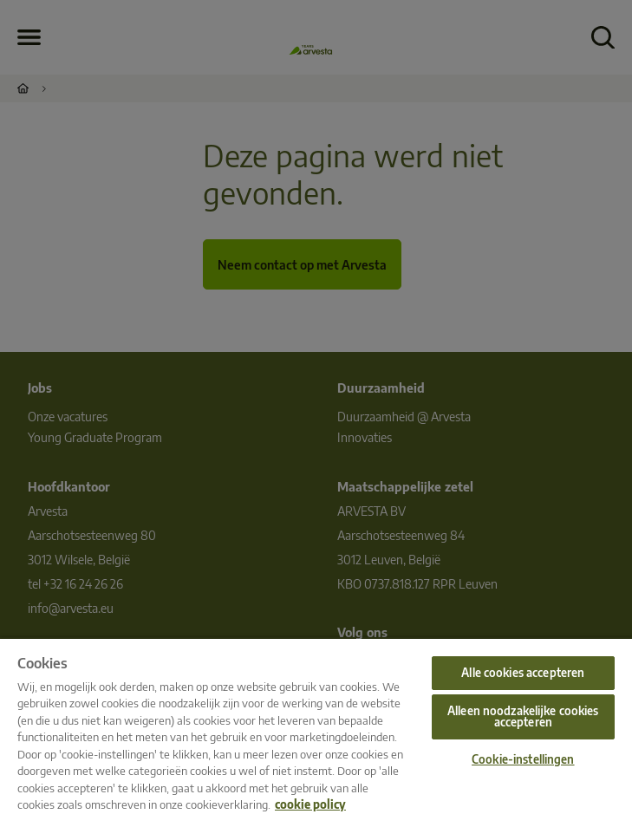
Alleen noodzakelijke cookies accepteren (523, 716)
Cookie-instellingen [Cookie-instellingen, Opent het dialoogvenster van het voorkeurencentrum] (523, 759)
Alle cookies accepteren (522, 673)
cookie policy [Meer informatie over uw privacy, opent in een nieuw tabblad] (310, 804)
